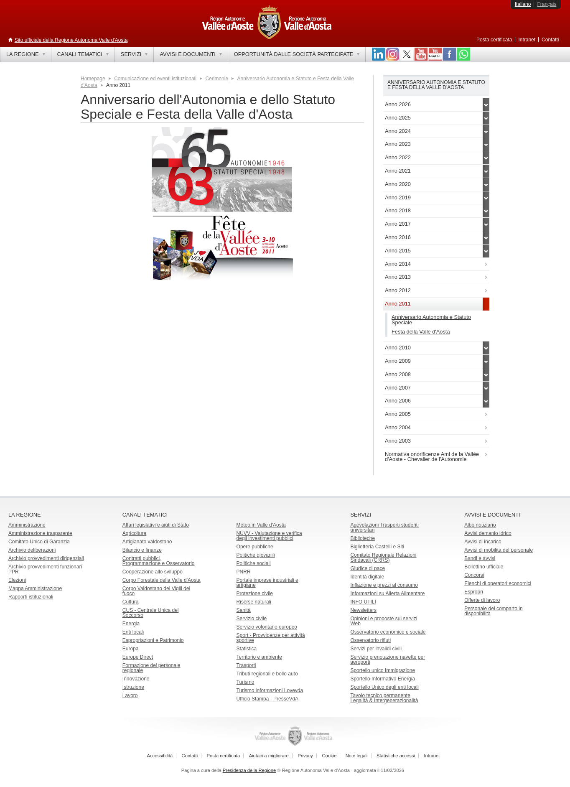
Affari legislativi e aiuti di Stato (155, 525)
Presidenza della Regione (249, 770)
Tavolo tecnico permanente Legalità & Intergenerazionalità (384, 698)
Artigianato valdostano (147, 542)
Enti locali (133, 632)
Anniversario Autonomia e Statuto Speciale (431, 320)
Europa (130, 649)
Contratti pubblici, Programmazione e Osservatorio (158, 560)
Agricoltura (134, 533)
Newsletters (363, 610)
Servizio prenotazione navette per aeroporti (387, 659)
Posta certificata (494, 40)
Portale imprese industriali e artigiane (267, 582)
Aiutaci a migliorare (269, 755)
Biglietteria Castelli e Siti (377, 547)
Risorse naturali (254, 602)
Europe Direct (137, 657)
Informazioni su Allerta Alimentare (387, 593)
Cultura (130, 602)
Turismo (245, 682)
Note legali (357, 755)
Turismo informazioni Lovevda (270, 690)
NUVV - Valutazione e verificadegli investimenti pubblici (269, 535)
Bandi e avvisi (479, 558)
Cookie (329, 755)
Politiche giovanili (256, 555)
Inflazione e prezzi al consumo (383, 585)
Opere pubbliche (255, 547)
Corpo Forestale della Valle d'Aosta (161, 580)
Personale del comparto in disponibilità (493, 611)
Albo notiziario (480, 525)
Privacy (305, 755)
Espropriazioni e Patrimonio (153, 640)
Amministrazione (27, 525)
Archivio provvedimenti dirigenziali (46, 558)
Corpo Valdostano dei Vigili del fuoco (156, 591)
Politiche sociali (254, 563)
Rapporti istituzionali (30, 597)
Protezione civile (255, 593)
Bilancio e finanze (142, 550)
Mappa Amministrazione (35, 588)
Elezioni (17, 580)
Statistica (247, 649)
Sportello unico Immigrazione (382, 670)
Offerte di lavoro (482, 600)
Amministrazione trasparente (40, 533)
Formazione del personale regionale (151, 667)
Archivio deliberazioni (32, 550)
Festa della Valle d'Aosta (421, 332)
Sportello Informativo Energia (382, 679)
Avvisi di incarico (482, 542)
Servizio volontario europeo (267, 627)
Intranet (526, 40)
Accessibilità (160, 755)
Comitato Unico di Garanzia (39, 542)
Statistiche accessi (396, 755)
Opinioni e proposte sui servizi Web (383, 621)
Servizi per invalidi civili (376, 649)
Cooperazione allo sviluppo (152, 572)
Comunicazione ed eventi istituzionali (155, 79)
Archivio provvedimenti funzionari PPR (45, 569)
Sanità (244, 610)
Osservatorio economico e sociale (387, 632)
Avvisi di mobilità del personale (498, 550)
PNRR (244, 572)
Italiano (523, 4)
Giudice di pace (367, 568)
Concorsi (474, 575)
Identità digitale (367, 577)
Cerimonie (216, 79)
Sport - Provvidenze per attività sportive (271, 637)
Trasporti (246, 665)
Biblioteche (362, 538)
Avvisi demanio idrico (487, 533)
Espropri (473, 592)
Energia (131, 624)
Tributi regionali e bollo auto (267, 674)
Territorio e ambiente (259, 657)
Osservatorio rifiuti (370, 640)
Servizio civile (252, 618)
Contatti (550, 40)
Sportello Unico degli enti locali (384, 687)
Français (546, 4)
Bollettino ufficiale (483, 567)
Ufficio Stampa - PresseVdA (268, 699)
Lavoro (130, 695)
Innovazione (136, 679)
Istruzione (133, 687)
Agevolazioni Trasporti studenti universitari (384, 527)
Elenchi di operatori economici (497, 583)
